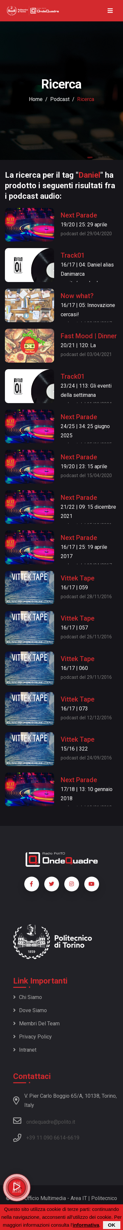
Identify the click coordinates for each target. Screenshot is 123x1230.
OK (111, 1225)
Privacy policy (32, 1037)
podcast (60, 99)
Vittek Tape (77, 578)
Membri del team (36, 1023)
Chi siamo (27, 997)
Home (36, 99)
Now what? (77, 296)
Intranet (24, 1050)
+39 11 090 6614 (46, 1138)
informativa (85, 1225)
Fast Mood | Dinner (89, 336)
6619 (73, 1138)
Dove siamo (30, 1010)
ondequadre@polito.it (44, 1120)
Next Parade (79, 215)
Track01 (73, 255)
